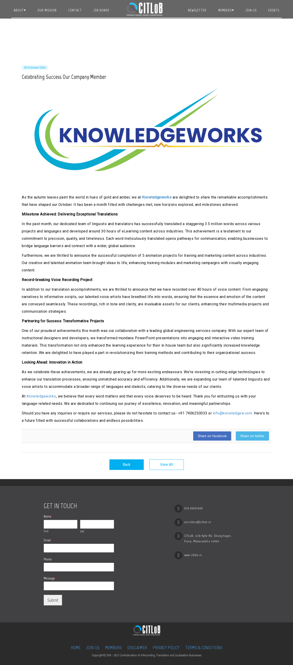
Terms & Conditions (203, 647)
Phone (49, 559)
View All (166, 464)
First (46, 531)
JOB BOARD (101, 10)
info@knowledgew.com (232, 413)
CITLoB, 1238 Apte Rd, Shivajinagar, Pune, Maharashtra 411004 (208, 538)
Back (126, 464)
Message (50, 578)
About (19, 10)
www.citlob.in (193, 555)
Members (225, 10)
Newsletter (197, 10)
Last (82, 531)
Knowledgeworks (156, 197)
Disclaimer (137, 647)
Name (49, 516)
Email (48, 540)
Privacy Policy (166, 647)
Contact (75, 10)
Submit (52, 600)
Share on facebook (212, 436)
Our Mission (47, 10)
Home (75, 647)
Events (273, 10)
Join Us (251, 10)
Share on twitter (252, 436)
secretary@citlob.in (197, 522)
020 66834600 (193, 508)
